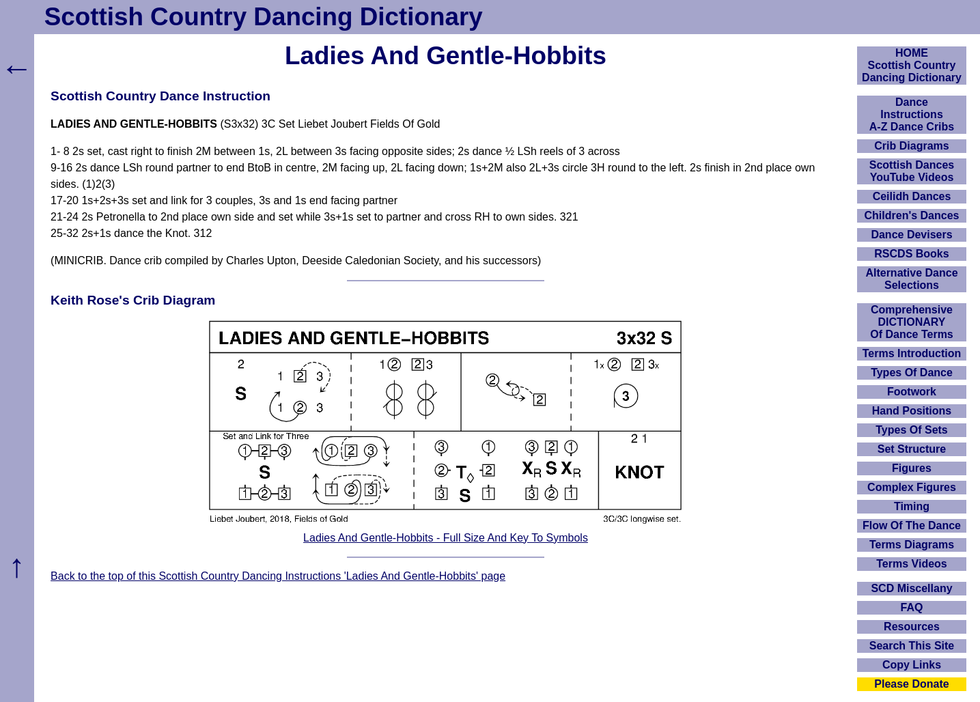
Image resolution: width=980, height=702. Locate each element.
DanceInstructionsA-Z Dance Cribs (911, 114)
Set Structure (912, 449)
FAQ (912, 607)
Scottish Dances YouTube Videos (911, 171)
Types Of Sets (912, 430)
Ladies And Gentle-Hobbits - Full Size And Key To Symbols (445, 538)
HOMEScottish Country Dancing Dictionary (912, 65)
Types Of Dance (912, 372)
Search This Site (912, 645)
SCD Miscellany (911, 588)
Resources (912, 626)
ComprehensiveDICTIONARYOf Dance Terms (911, 322)
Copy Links (911, 665)
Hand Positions (911, 411)
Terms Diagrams (911, 544)
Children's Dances (912, 215)
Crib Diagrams (911, 146)
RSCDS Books (911, 253)
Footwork (911, 391)
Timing (911, 506)
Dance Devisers (911, 234)
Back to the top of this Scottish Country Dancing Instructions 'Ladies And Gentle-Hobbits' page (278, 576)
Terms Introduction (912, 353)
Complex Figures (911, 487)
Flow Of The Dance (912, 525)
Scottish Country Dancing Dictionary (263, 17)
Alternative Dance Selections (911, 279)
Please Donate (911, 684)
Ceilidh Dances (912, 196)
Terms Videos (911, 564)
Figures (912, 468)
